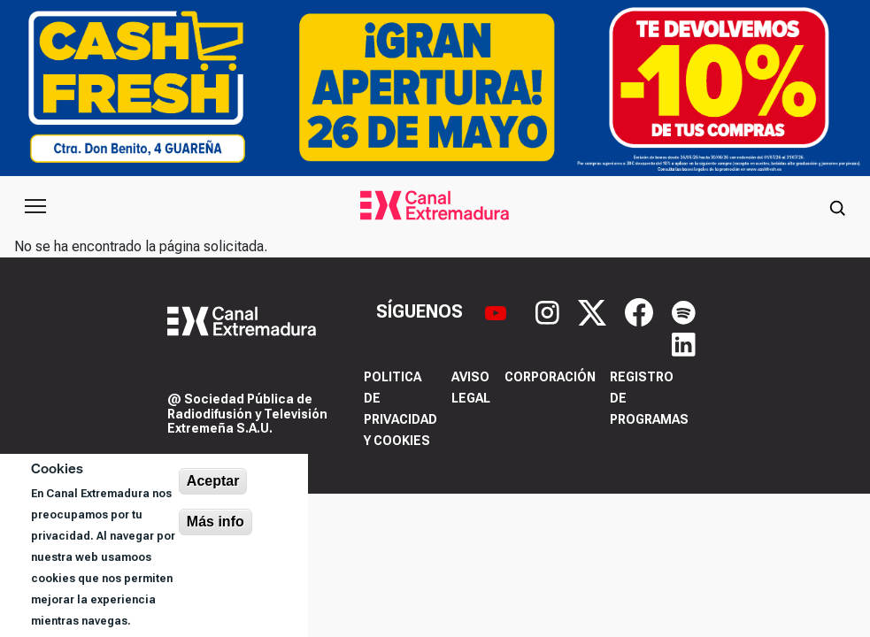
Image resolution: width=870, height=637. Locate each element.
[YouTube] (497, 310)
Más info (215, 521)
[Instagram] (549, 310)
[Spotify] (684, 310)
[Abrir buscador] (837, 206)
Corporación (550, 377)
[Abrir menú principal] (35, 206)
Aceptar (213, 480)
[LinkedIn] (684, 343)
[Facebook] (641, 310)
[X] (594, 310)
